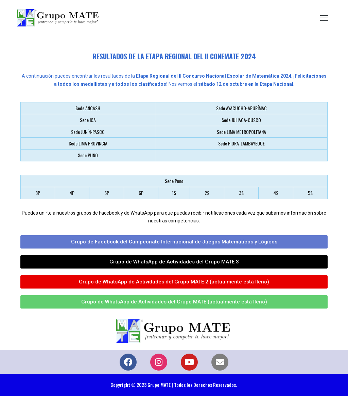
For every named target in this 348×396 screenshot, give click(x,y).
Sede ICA (88, 119)
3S (241, 192)
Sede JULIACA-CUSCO (241, 119)
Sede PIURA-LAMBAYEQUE (241, 143)
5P (106, 192)
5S (310, 192)
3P (37, 192)
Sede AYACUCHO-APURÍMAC (241, 108)
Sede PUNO (88, 155)
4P (72, 192)
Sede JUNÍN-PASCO (88, 131)
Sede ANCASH (87, 108)
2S (207, 192)
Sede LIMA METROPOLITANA (241, 131)
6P (141, 192)
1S (174, 192)
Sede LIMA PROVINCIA (88, 143)
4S (276, 192)
